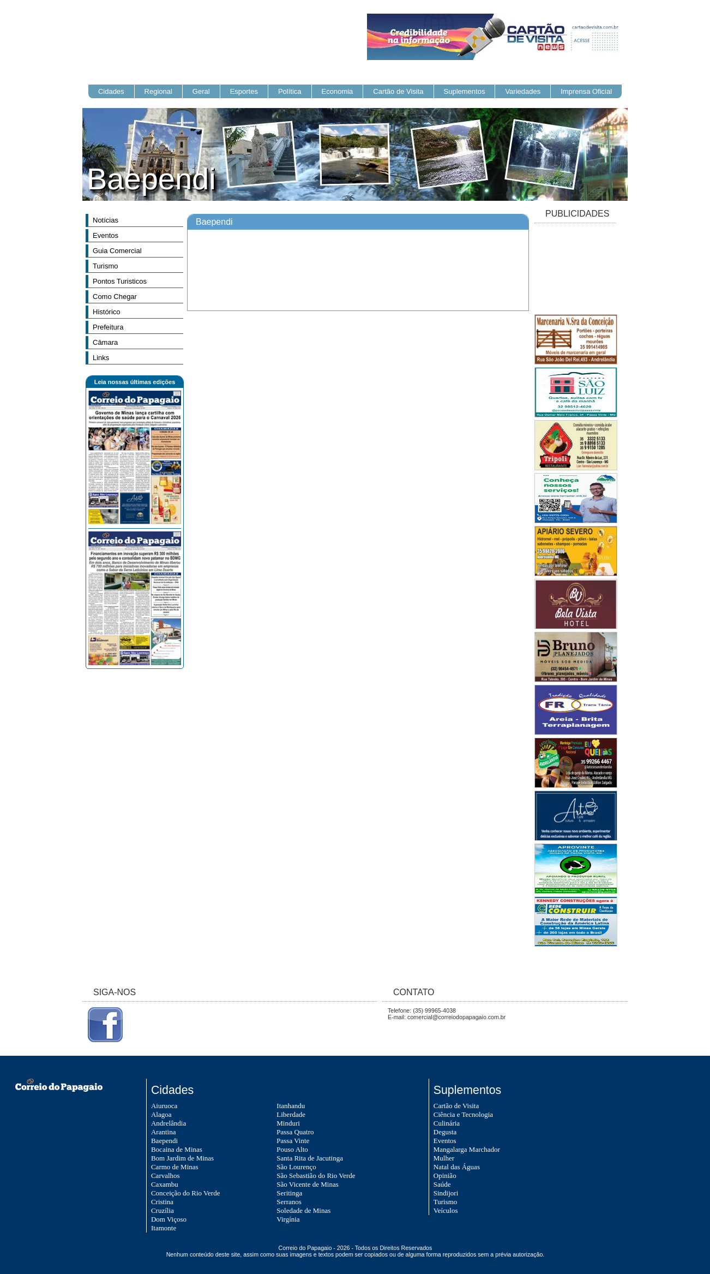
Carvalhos (165, 1175)
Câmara (105, 342)
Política (290, 91)
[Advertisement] (575, 269)
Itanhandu (290, 1106)
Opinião (445, 1175)
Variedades (522, 91)
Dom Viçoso (168, 1219)
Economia (337, 91)
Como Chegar (115, 296)
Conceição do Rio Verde (185, 1193)
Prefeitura (108, 327)
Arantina (163, 1132)
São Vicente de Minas (307, 1184)
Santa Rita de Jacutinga (309, 1158)
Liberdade (290, 1114)
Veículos (446, 1210)
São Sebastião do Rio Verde (315, 1175)
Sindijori (446, 1193)
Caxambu (164, 1184)
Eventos (105, 235)
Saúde (442, 1184)
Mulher (444, 1158)
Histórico (107, 312)
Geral (201, 91)
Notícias (105, 220)
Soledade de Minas (303, 1210)
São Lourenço (296, 1167)
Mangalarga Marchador (467, 1149)
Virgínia (287, 1219)
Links (101, 358)
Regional (158, 91)
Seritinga (289, 1193)
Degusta (445, 1132)
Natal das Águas (457, 1167)
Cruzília (162, 1210)
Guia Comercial (117, 251)
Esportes (244, 91)
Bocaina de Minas (176, 1149)
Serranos (289, 1202)
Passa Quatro (295, 1132)
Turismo (105, 266)
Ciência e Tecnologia (463, 1114)
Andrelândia (168, 1123)
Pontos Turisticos (120, 281)
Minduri (288, 1123)
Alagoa (161, 1114)
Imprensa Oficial (586, 91)
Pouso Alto (292, 1149)
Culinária (447, 1123)
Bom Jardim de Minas (182, 1158)
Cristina (162, 1202)
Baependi (164, 1141)
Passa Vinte (292, 1141)
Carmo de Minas (174, 1167)
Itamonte (163, 1228)
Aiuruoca (164, 1106)
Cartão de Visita (398, 91)
